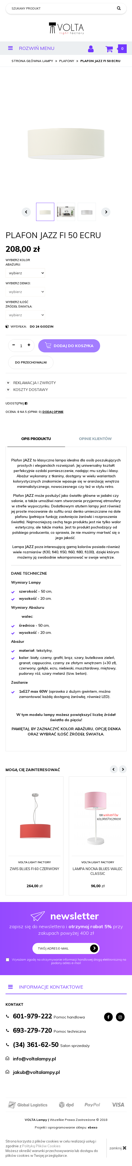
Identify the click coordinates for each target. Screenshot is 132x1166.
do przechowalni (31, 362)
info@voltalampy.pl (34, 1059)
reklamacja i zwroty (31, 382)
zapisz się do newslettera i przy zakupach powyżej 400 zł (66, 923)
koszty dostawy (27, 389)
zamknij (118, 1147)
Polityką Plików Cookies (41, 1146)
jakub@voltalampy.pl (36, 1072)
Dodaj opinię (52, 412)
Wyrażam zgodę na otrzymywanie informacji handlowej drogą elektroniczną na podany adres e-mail (66, 961)
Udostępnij (16, 403)
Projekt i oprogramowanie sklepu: (66, 1127)
